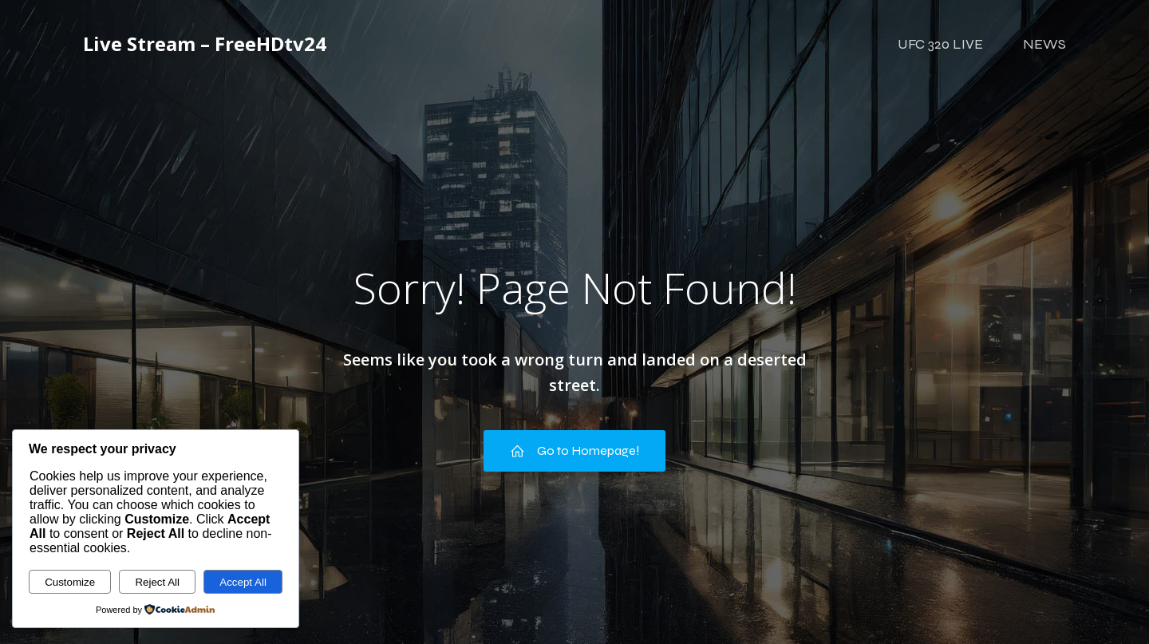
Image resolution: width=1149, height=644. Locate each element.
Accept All (243, 582)
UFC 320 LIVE (940, 44)
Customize (70, 582)
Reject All (157, 582)
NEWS (1044, 44)
